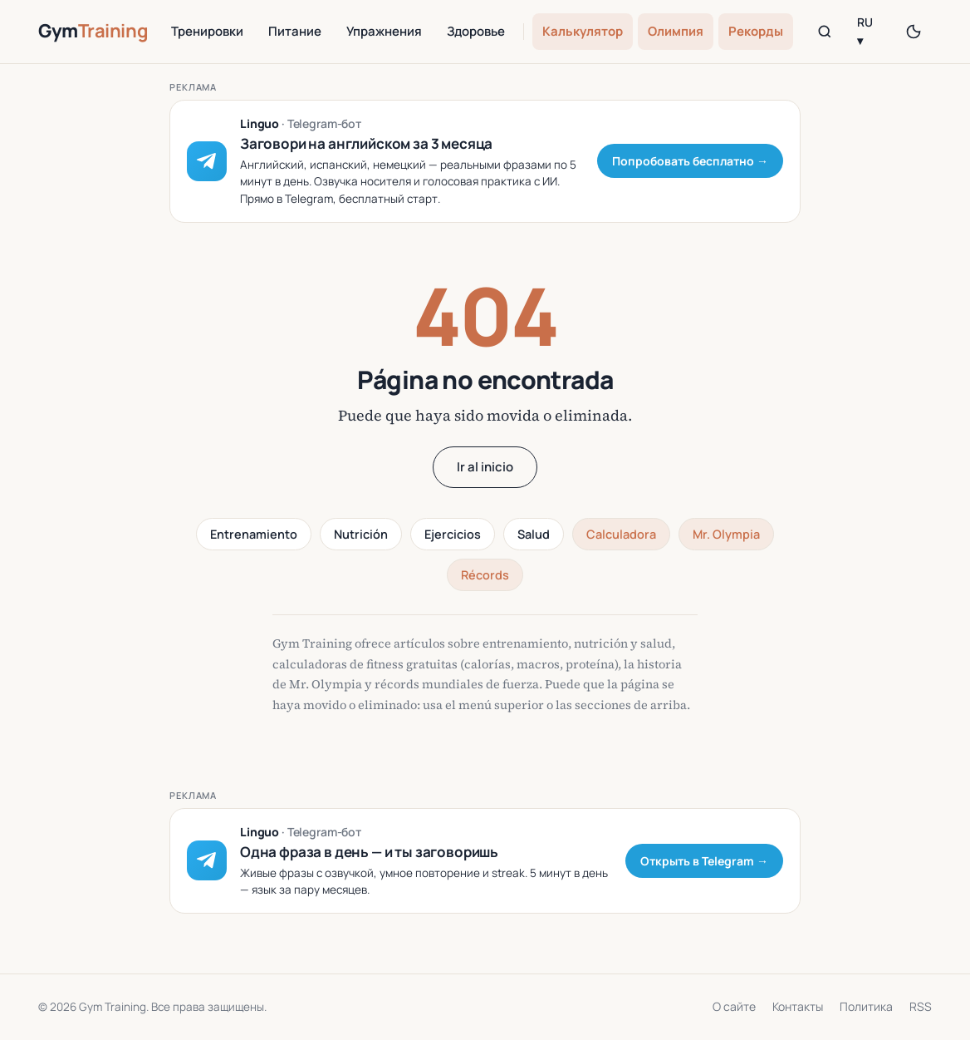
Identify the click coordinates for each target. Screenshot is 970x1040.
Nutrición (361, 534)
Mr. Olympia (726, 534)
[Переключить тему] (914, 31)
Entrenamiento (253, 534)
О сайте (734, 1006)
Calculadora (621, 534)
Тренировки (207, 31)
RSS (920, 1006)
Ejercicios (452, 534)
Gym (93, 30)
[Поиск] (824, 31)
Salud (533, 534)
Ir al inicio (485, 467)
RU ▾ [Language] (865, 31)
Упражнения (384, 31)
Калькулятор (582, 31)
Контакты (797, 1006)
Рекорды (755, 31)
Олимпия (675, 31)
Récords (485, 575)
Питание (294, 31)
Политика (866, 1006)
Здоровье (476, 31)
